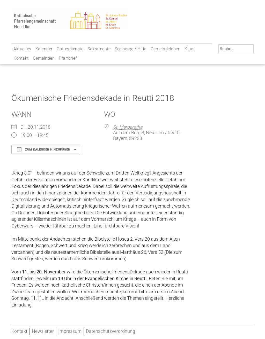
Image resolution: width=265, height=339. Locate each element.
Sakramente (99, 48)
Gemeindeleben (166, 48)
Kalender (44, 48)
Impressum (70, 331)
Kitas (190, 48)
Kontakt (21, 58)
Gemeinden (44, 58)
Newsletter (43, 331)
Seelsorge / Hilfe (130, 48)
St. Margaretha (127, 127)
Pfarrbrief (68, 58)
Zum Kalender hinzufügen (43, 149)
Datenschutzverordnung (110, 331)
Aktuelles (22, 48)
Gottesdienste (70, 48)
